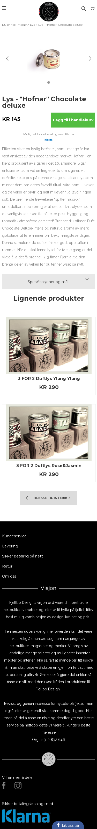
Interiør (22, 25)
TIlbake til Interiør (51, 498)
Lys (32, 25)
